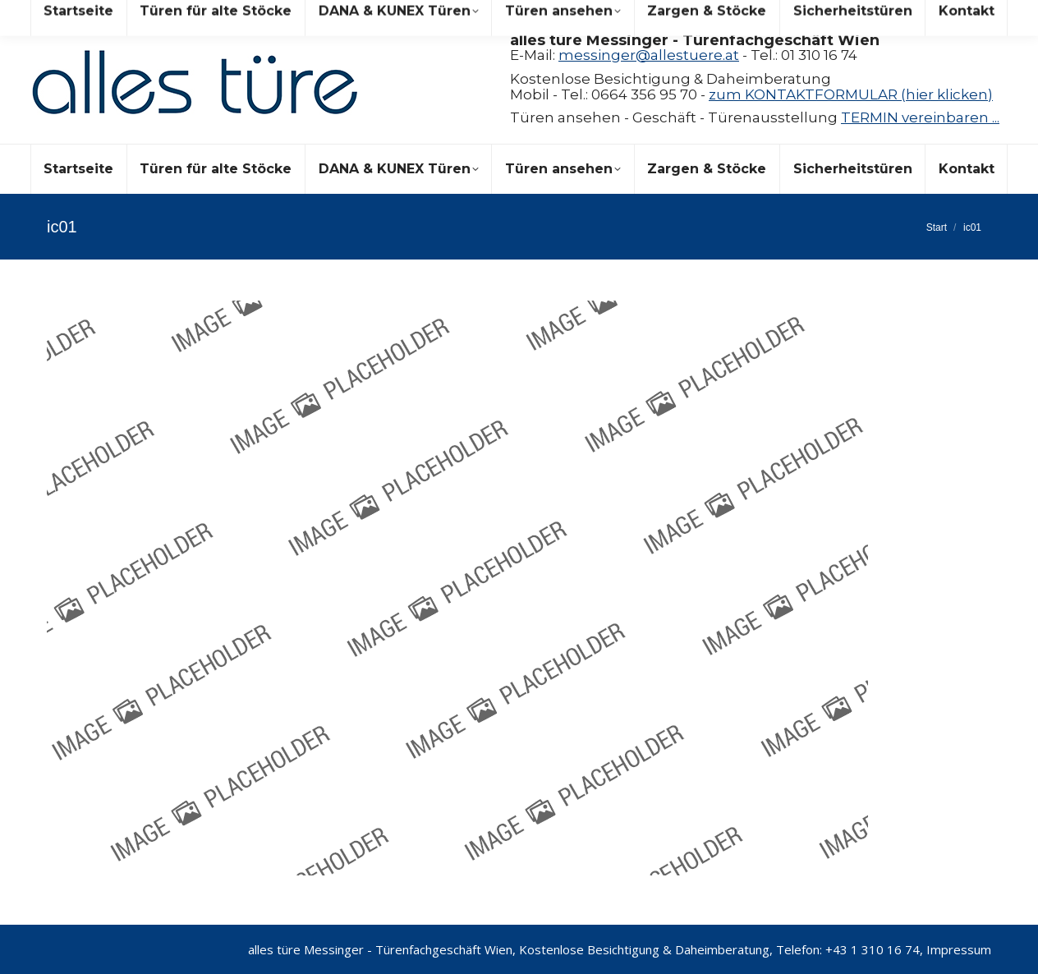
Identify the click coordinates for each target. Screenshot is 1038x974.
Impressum (958, 949)
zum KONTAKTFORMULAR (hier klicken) (851, 94)
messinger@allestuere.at (648, 55)
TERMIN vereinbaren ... (920, 117)
